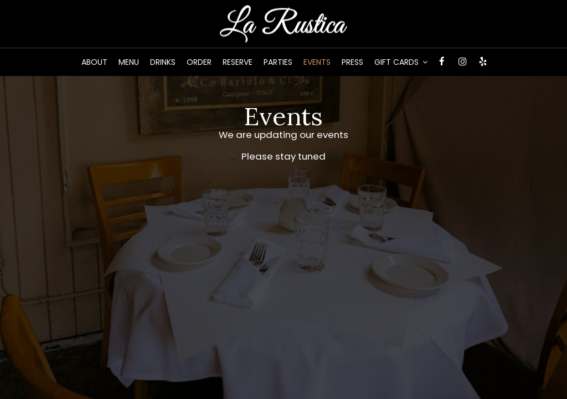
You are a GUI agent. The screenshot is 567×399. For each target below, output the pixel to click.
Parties (278, 62)
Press (352, 62)
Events (317, 62)
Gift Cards (400, 62)
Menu (128, 62)
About (94, 62)
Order (199, 62)
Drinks (163, 62)
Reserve (237, 62)
